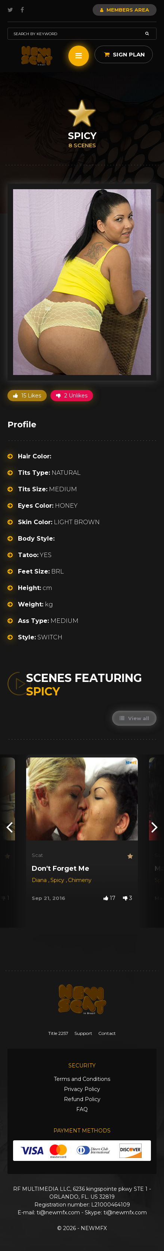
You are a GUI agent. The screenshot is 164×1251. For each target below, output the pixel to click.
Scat (37, 855)
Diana (40, 880)
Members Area (124, 10)
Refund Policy (82, 1099)
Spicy (58, 880)
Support (83, 1033)
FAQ (82, 1109)
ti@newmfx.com (58, 1212)
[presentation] (9, 826)
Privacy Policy (82, 1089)
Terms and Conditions (82, 1079)
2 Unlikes (71, 395)
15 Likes (27, 395)
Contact (107, 1033)
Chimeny (80, 880)
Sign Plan (124, 54)
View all (134, 718)
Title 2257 (58, 1033)
